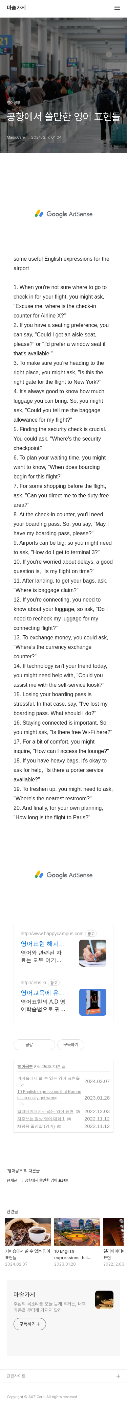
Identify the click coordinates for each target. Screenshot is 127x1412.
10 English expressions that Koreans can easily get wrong (49, 1094)
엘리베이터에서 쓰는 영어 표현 (45, 1111)
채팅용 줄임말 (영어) (36, 1126)
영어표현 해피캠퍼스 (43, 944)
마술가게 (16, 8)
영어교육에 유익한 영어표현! (43, 993)
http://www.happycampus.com (52, 933)
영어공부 (25, 1066)
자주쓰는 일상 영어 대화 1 (41, 1118)
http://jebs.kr (33, 982)
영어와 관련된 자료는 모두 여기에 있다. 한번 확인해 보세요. (42, 957)
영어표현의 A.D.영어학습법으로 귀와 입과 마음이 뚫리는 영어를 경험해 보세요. (43, 1006)
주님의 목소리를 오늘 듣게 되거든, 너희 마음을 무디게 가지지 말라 (50, 1307)
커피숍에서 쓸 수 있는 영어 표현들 (48, 1078)
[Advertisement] (63, 214)
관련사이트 (16, 1376)
